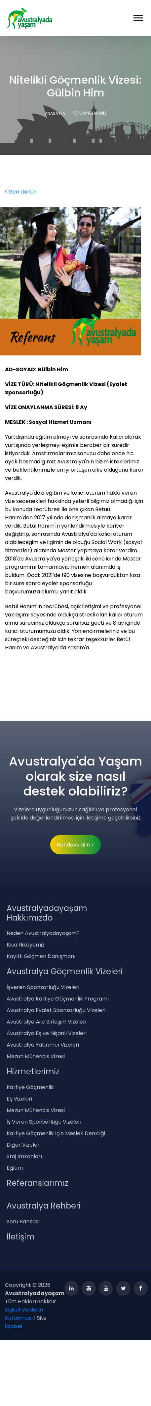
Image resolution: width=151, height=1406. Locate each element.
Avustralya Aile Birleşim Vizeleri (46, 1022)
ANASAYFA (55, 113)
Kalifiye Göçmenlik (30, 1087)
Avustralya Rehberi (44, 1205)
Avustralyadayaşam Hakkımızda (47, 913)
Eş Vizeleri (19, 1099)
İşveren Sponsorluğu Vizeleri (43, 987)
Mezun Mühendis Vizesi (36, 1056)
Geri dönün (21, 191)
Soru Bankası (23, 1221)
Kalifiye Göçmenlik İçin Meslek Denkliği (56, 1133)
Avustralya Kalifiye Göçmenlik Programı (58, 998)
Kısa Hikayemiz (26, 945)
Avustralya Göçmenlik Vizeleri (65, 971)
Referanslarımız (37, 1183)
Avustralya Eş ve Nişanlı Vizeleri (47, 1033)
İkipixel (13, 1326)
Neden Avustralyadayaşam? (43, 933)
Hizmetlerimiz (33, 1071)
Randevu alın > (75, 844)
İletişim (21, 1236)
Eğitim (15, 1168)
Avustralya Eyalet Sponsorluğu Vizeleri (56, 1010)
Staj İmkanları (24, 1156)
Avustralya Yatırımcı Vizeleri (43, 1045)
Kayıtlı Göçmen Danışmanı (41, 956)
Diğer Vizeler (23, 1145)
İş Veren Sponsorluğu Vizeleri (44, 1122)
